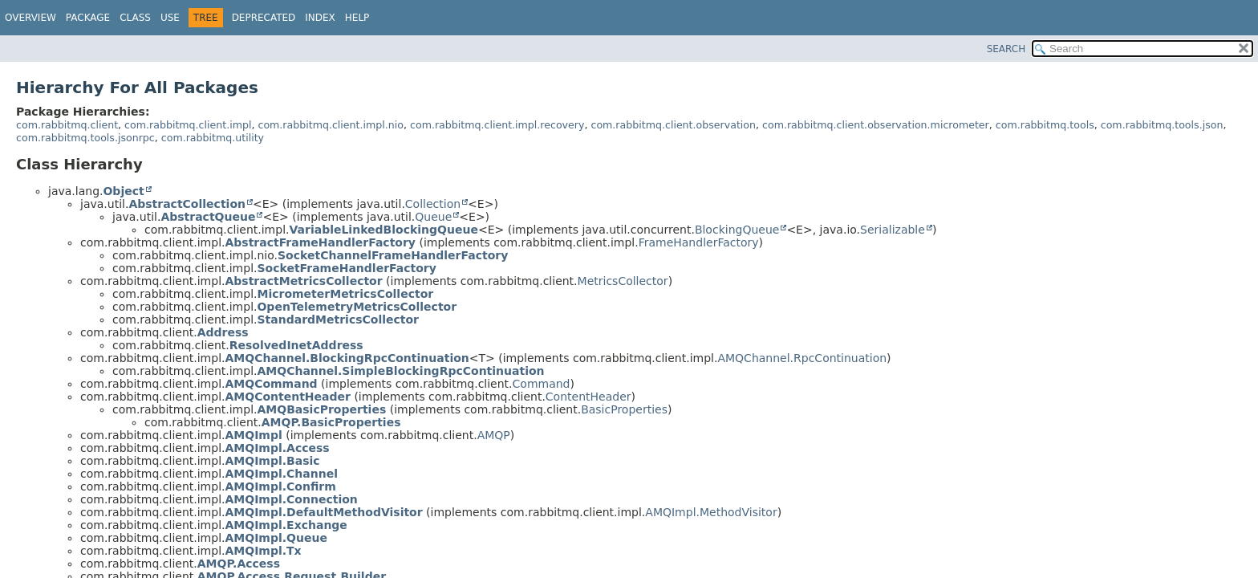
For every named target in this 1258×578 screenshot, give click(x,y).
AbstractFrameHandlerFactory (320, 242)
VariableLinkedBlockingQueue (383, 229)
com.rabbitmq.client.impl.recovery (497, 125)
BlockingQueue (737, 229)
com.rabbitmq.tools (1045, 125)
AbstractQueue (207, 216)
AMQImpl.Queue (276, 537)
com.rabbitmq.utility (212, 138)
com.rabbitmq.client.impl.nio (331, 125)
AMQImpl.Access (277, 448)
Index (320, 17)
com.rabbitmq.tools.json (1162, 125)
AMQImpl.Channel (281, 473)
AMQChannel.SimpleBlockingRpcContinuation (400, 370)
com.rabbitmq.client (67, 125)
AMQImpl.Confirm (280, 486)
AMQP (493, 435)
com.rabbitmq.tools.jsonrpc (85, 138)
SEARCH (1006, 49)
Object (123, 191)
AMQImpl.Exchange (286, 525)
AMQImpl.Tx (263, 550)
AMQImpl (253, 435)
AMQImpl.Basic (272, 460)
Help (357, 17)
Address (223, 332)
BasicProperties (624, 409)
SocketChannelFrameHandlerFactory (393, 255)
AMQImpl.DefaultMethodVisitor (323, 512)
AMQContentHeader (287, 396)
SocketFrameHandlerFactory (346, 268)
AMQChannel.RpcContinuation (802, 358)
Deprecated (264, 17)
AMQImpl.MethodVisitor (711, 512)
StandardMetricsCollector (338, 319)
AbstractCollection (187, 203)
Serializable (892, 229)
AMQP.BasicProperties (331, 422)
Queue (433, 216)
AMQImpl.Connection (291, 499)
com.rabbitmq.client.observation (673, 125)
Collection (433, 203)
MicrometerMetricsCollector (345, 293)
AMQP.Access (238, 563)
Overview (30, 17)
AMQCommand (271, 383)
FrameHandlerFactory (699, 242)
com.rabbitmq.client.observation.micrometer (875, 125)
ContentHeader (588, 396)
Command (541, 383)
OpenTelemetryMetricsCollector (357, 306)
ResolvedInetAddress (296, 345)
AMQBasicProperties (321, 409)
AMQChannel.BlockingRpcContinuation (347, 358)
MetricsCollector (623, 281)
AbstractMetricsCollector (303, 281)
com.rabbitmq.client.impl (187, 125)
